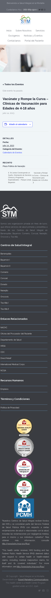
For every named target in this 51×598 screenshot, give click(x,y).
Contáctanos (14, 40)
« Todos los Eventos (13, 84)
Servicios (40, 30)
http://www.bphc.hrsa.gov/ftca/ (16, 543)
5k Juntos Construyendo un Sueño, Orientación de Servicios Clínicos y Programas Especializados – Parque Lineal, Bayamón (19, 177)
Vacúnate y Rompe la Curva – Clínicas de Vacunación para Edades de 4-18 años (40, 176)
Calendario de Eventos (12, 152)
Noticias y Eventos (33, 35)
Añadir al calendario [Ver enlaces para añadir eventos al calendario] (18, 124)
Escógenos (14, 35)
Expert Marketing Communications (33, 579)
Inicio (9, 30)
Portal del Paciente (34, 40)
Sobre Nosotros (24, 30)
